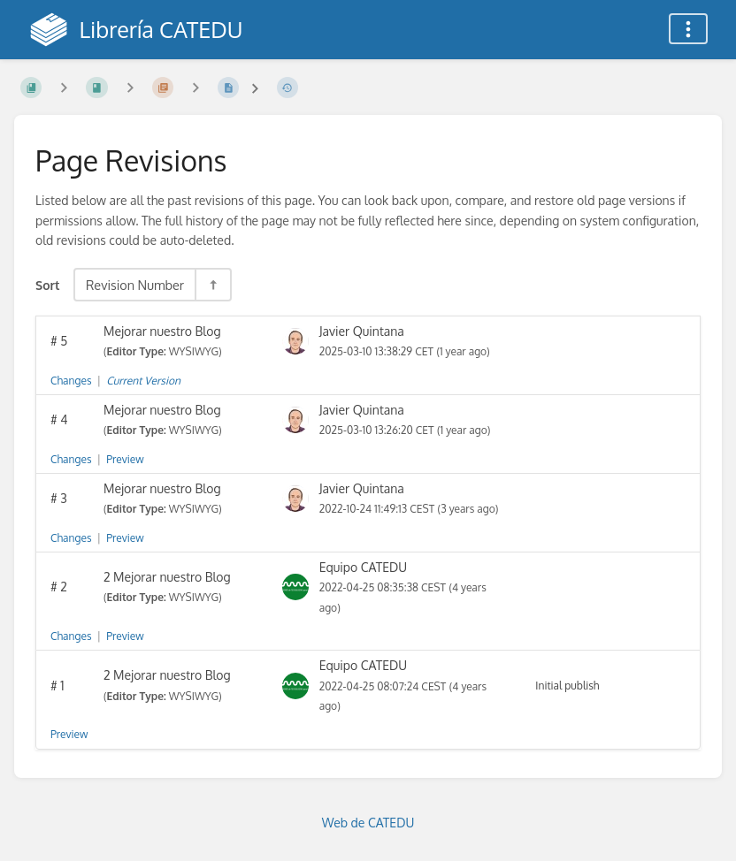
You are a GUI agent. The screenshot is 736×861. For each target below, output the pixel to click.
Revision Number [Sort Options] (135, 285)
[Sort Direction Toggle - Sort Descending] (212, 285)
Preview (124, 459)
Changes (70, 380)
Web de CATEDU (368, 822)
